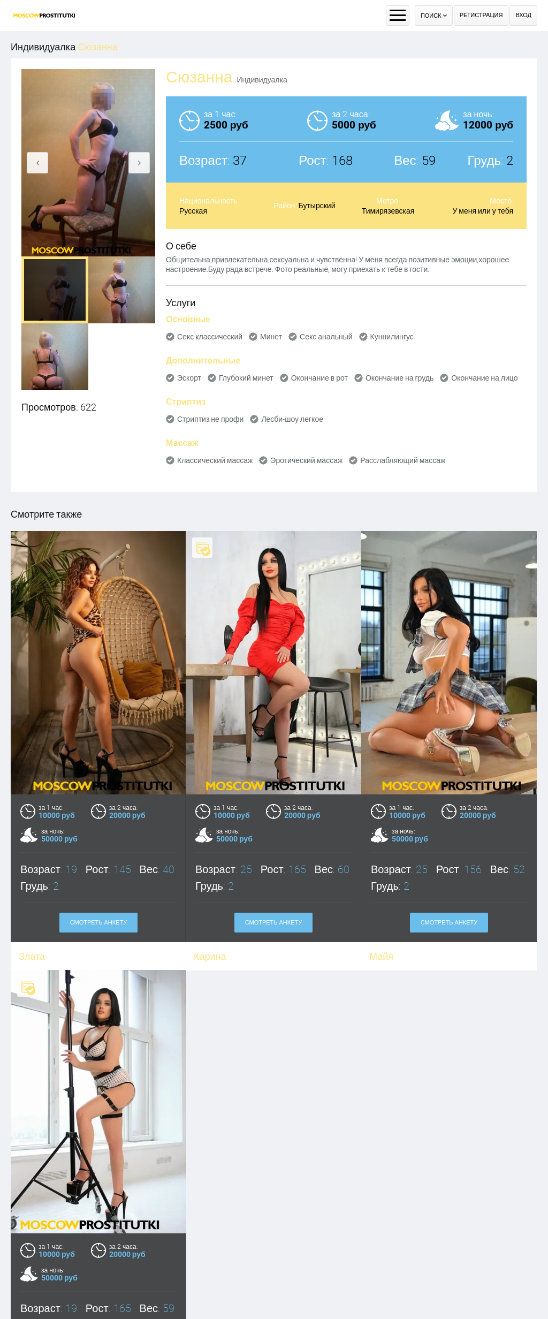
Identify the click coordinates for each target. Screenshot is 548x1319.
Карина (210, 956)
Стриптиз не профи (210, 419)
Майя (381, 956)
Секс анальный (326, 336)
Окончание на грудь (399, 378)
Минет (271, 336)
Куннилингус (392, 336)
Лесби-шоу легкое (292, 419)
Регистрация (481, 15)
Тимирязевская (388, 211)
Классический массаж (215, 460)
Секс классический (209, 336)
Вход (523, 15)
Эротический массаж (306, 460)
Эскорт (189, 378)
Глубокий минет (246, 378)
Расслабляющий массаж (402, 460)
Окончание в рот (319, 378)
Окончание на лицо (484, 378)
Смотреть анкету (98, 922)
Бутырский (317, 205)
